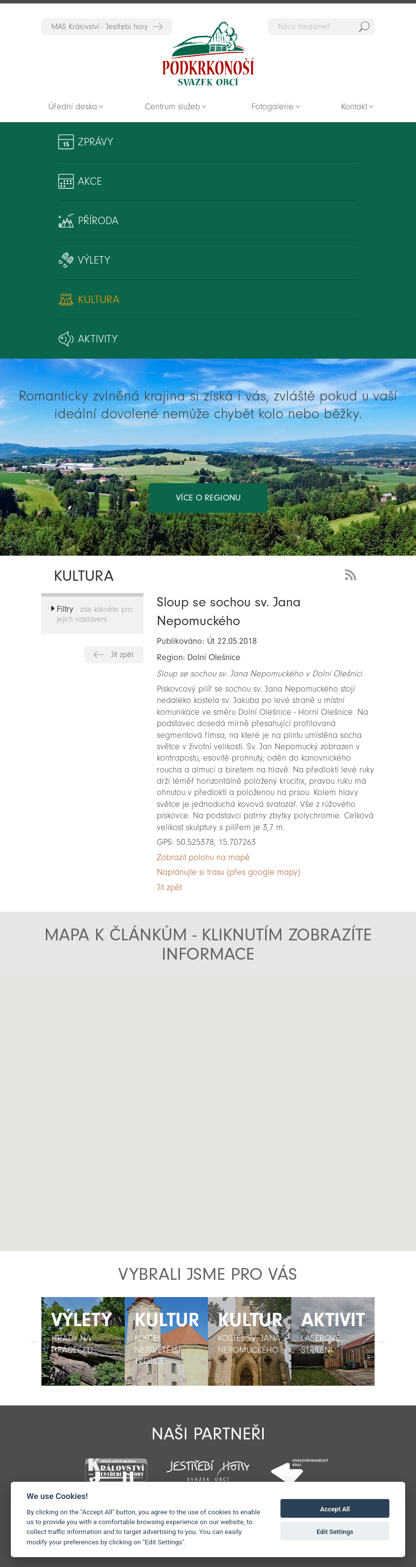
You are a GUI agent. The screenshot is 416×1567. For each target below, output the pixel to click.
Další (382, 1341)
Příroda (98, 220)
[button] (227, 1145)
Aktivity (97, 339)
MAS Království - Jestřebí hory (99, 26)
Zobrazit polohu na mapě (203, 857)
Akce (90, 181)
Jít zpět (122, 654)
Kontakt (354, 106)
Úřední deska (72, 106)
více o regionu (208, 498)
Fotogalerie (272, 106)
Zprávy (95, 141)
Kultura (98, 299)
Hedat (364, 26)
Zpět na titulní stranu (208, 54)
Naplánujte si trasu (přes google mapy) (228, 872)
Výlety (94, 260)
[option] (83, 1341)
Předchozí (34, 1341)
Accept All (335, 1509)
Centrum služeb (172, 106)
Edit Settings (334, 1531)
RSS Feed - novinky (352, 573)
